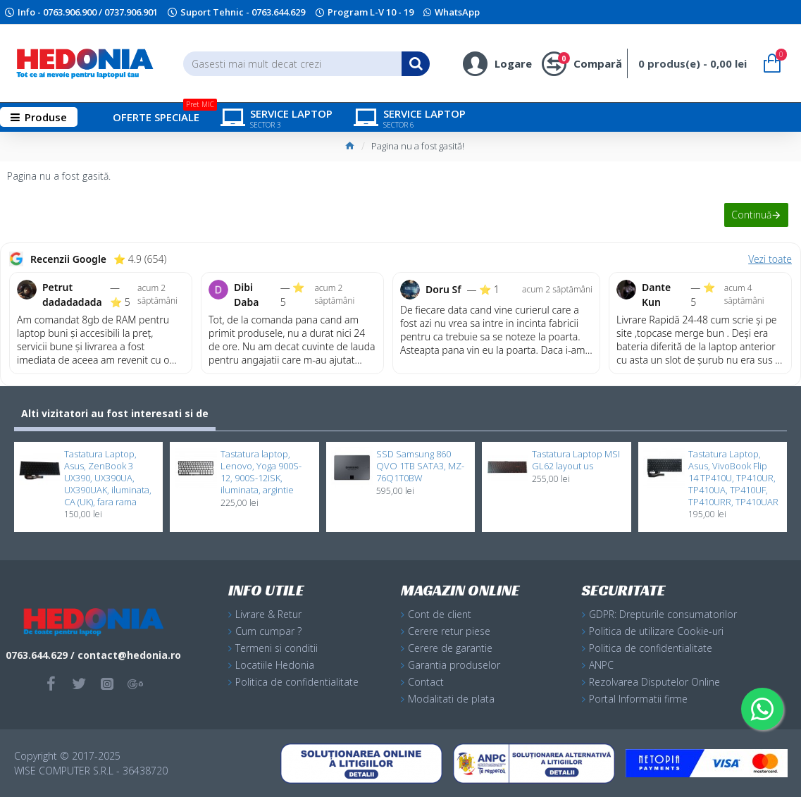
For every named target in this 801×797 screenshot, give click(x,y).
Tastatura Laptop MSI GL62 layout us (576, 460)
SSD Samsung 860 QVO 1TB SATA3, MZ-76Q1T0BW (420, 466)
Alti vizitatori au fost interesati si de (115, 413)
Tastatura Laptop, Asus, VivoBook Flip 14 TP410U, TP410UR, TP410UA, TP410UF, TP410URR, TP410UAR (733, 477)
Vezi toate (770, 259)
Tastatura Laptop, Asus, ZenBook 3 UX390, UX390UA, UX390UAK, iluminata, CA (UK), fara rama (107, 477)
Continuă (750, 216)
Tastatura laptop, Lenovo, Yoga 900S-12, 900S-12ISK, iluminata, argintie (261, 472)
